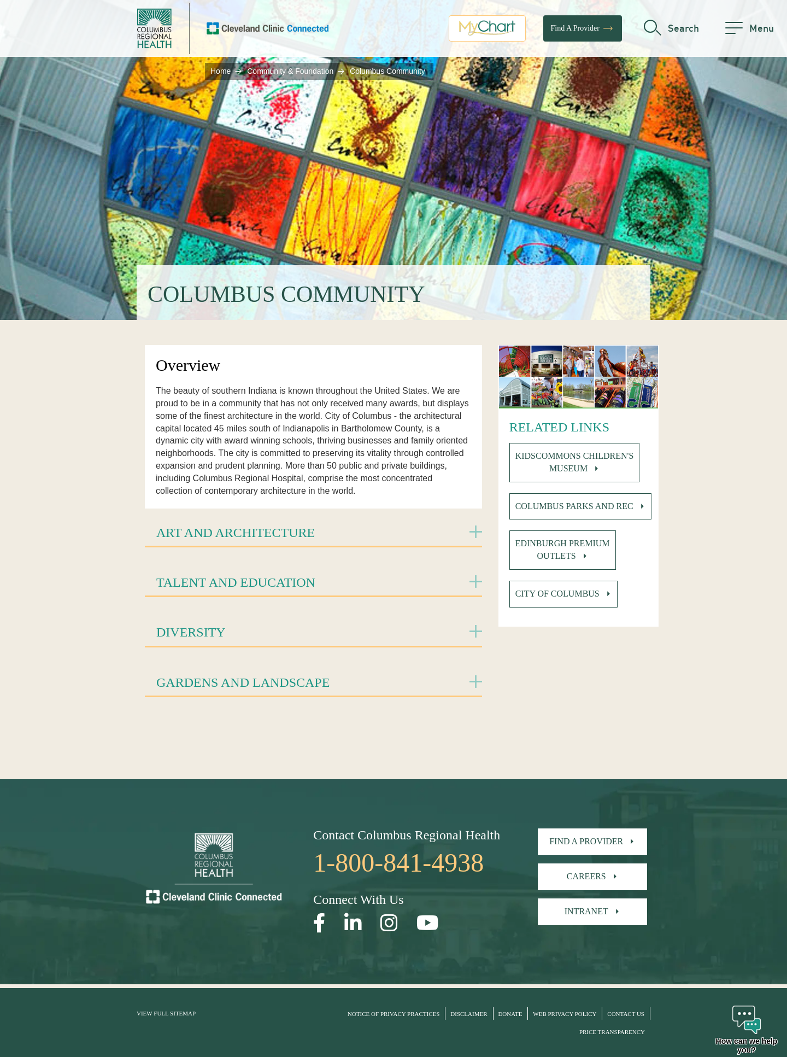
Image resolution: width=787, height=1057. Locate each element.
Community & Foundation (290, 71)
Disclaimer (468, 1014)
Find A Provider (582, 30)
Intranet (586, 911)
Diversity (191, 632)
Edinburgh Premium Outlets (562, 549)
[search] (671, 30)
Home (220, 71)
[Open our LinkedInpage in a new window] (353, 923)
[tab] (313, 533)
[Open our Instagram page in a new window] (389, 923)
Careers (586, 876)
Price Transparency (612, 1032)
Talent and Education (235, 582)
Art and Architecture (235, 532)
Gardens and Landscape (243, 682)
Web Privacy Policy (564, 1014)
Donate (510, 1014)
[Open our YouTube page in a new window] (427, 923)
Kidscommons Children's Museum (574, 462)
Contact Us (625, 1014)
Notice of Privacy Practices (393, 1014)
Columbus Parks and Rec (574, 506)
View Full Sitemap (166, 1013)
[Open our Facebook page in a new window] (319, 923)
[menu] (749, 30)
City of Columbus (557, 593)
